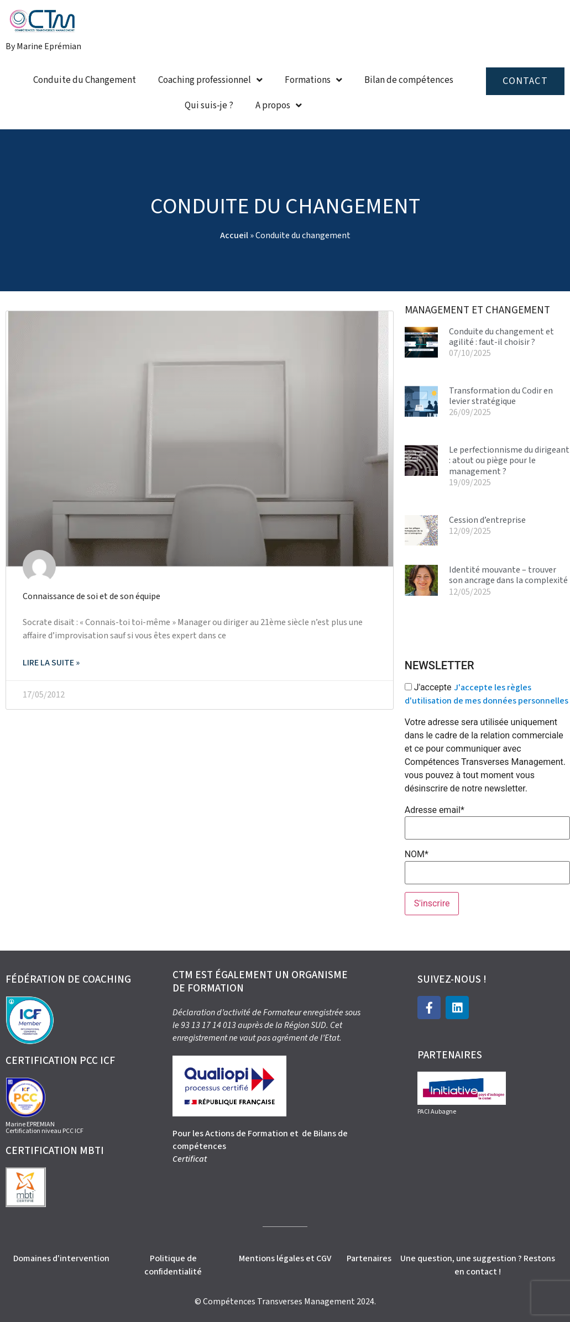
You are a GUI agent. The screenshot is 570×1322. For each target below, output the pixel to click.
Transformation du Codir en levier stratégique (501, 396)
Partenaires (369, 1258)
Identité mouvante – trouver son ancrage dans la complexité (508, 575)
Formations (313, 80)
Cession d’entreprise (487, 520)
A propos (278, 105)
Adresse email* (434, 810)
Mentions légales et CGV (285, 1258)
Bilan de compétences (408, 80)
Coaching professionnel (210, 80)
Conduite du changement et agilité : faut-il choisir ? (501, 337)
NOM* (416, 854)
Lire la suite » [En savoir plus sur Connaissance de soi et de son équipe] (51, 663)
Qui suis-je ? (209, 105)
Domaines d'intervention (61, 1258)
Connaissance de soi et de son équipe (91, 596)
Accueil (234, 235)
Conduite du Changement (84, 80)
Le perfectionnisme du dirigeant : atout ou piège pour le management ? (509, 460)
